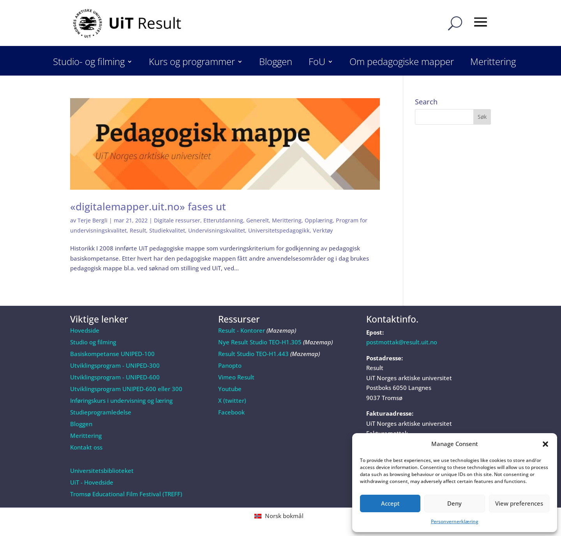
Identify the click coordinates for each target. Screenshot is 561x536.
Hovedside (84, 330)
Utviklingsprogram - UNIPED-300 (115, 365)
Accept (390, 503)
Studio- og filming (89, 63)
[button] (545, 444)
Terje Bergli (93, 220)
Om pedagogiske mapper (401, 63)
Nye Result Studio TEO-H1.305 (260, 342)
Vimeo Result (236, 377)
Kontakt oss (86, 447)
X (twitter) (232, 400)
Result (138, 230)
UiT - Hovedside (91, 482)
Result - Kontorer (241, 330)
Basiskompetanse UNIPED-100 (112, 354)
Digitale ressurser (177, 220)
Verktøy (323, 230)
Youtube (230, 389)
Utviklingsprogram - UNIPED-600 (115, 377)
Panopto (230, 365)
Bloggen (275, 63)
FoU (317, 63)
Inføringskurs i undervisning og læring (121, 400)
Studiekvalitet (167, 230)
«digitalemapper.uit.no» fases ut (148, 206)
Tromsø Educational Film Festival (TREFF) (126, 494)
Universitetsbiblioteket (102, 470)
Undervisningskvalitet (216, 230)
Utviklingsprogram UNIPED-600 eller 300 (126, 389)
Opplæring (319, 220)
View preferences (519, 503)
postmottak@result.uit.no (401, 342)
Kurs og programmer (192, 63)
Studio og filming (93, 342)
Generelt (257, 220)
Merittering (493, 63)
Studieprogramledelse (100, 412)
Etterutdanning (223, 220)
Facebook (231, 412)
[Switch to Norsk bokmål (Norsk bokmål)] (280, 516)
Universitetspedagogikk (279, 230)
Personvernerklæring (454, 521)
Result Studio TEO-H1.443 (253, 354)
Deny (454, 503)
